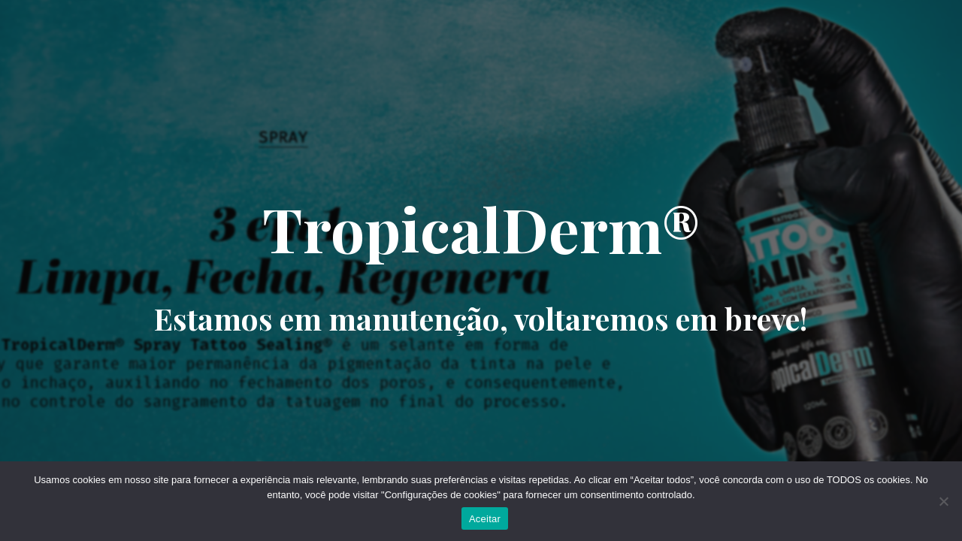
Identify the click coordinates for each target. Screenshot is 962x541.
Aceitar (485, 518)
